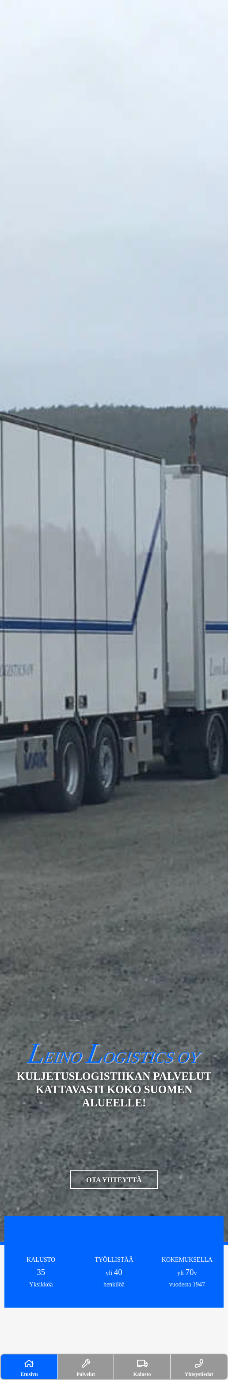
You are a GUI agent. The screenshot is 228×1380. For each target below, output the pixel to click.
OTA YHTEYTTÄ (114, 1180)
